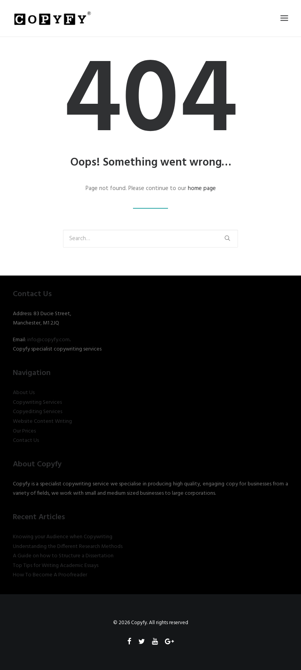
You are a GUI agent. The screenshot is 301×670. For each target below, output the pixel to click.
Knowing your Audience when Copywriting (62, 536)
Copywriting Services (37, 402)
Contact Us (26, 440)
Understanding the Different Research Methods (67, 546)
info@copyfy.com (48, 339)
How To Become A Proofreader (50, 575)
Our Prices (24, 431)
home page (202, 188)
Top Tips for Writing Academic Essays (55, 565)
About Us (24, 392)
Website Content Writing (42, 421)
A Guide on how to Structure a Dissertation (63, 555)
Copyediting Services (37, 411)
